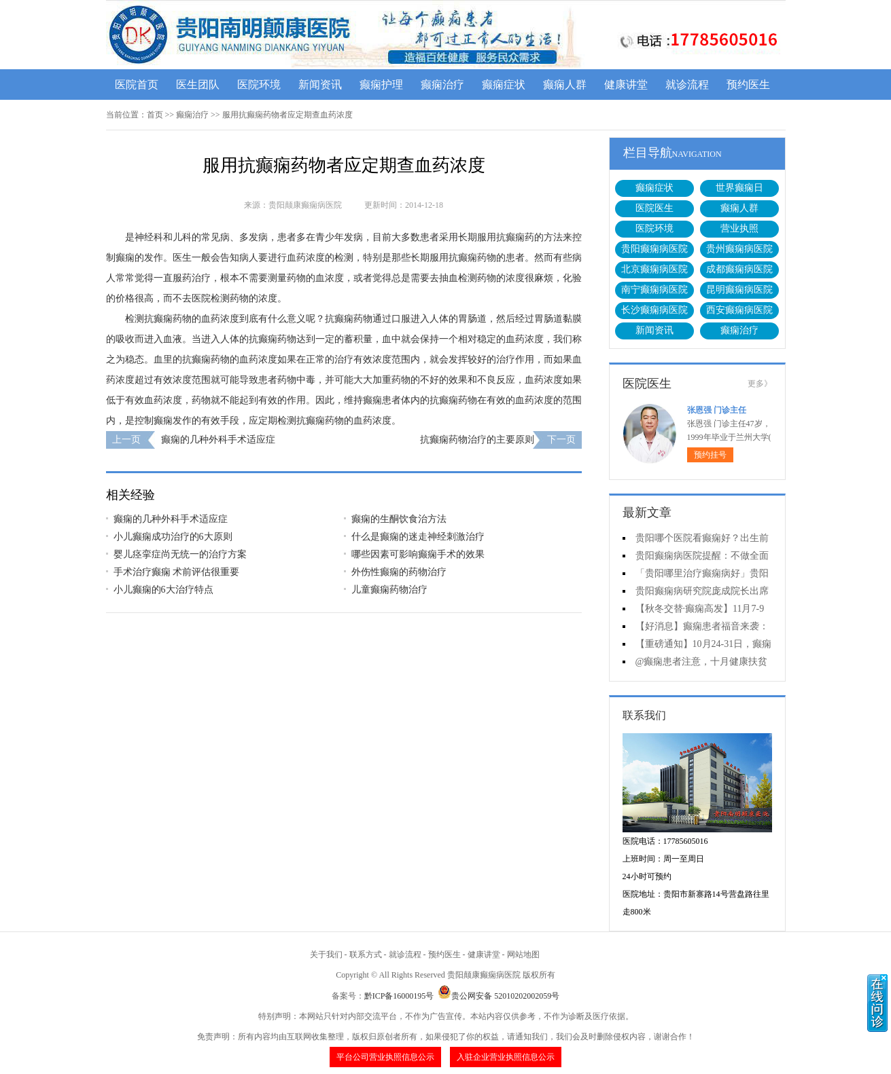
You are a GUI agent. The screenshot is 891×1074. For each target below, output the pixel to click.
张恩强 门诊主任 (716, 410)
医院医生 (654, 208)
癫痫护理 (381, 84)
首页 (155, 114)
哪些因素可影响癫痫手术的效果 (418, 554)
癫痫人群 (565, 84)
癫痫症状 (503, 84)
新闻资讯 (320, 84)
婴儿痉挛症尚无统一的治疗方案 (180, 554)
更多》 (760, 383)
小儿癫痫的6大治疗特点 (163, 590)
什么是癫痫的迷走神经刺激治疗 (418, 537)
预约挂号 (710, 455)
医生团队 (198, 84)
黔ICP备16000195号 (399, 996)
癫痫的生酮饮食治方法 (399, 519)
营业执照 (739, 228)
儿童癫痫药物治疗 (389, 590)
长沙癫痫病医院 (654, 310)
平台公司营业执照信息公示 (385, 1057)
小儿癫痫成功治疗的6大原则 (172, 537)
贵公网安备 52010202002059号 (498, 996)
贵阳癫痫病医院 (654, 249)
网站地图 (523, 954)
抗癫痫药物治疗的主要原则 (477, 439)
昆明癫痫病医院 (739, 289)
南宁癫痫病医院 (654, 289)
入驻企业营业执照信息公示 (506, 1057)
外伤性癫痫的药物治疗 (399, 572)
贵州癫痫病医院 (739, 249)
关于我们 (326, 954)
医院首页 (136, 84)
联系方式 (365, 954)
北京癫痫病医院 (654, 269)
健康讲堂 (626, 84)
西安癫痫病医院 (739, 310)
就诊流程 (687, 84)
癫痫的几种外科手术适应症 (218, 439)
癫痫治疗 (442, 84)
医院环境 (259, 84)
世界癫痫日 (739, 188)
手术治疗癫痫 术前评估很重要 (176, 572)
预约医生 (748, 84)
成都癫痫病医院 (739, 269)
